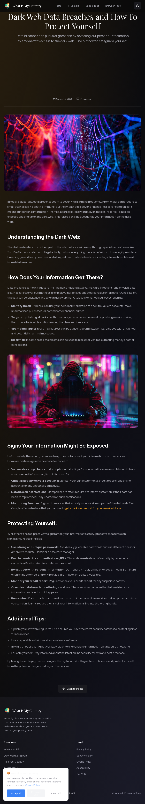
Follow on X (117, 793)
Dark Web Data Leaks (15, 755)
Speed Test (92, 5)
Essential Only (36, 793)
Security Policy (84, 755)
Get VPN (81, 774)
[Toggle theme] (137, 5)
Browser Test (113, 5)
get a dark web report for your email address (93, 508)
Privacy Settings (132, 793)
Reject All (56, 793)
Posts (58, 5)
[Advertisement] (72, 70)
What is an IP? (11, 749)
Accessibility (83, 767)
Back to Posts (72, 688)
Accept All (16, 793)
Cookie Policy (83, 761)
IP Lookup (73, 5)
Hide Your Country (14, 761)
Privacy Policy (84, 749)
